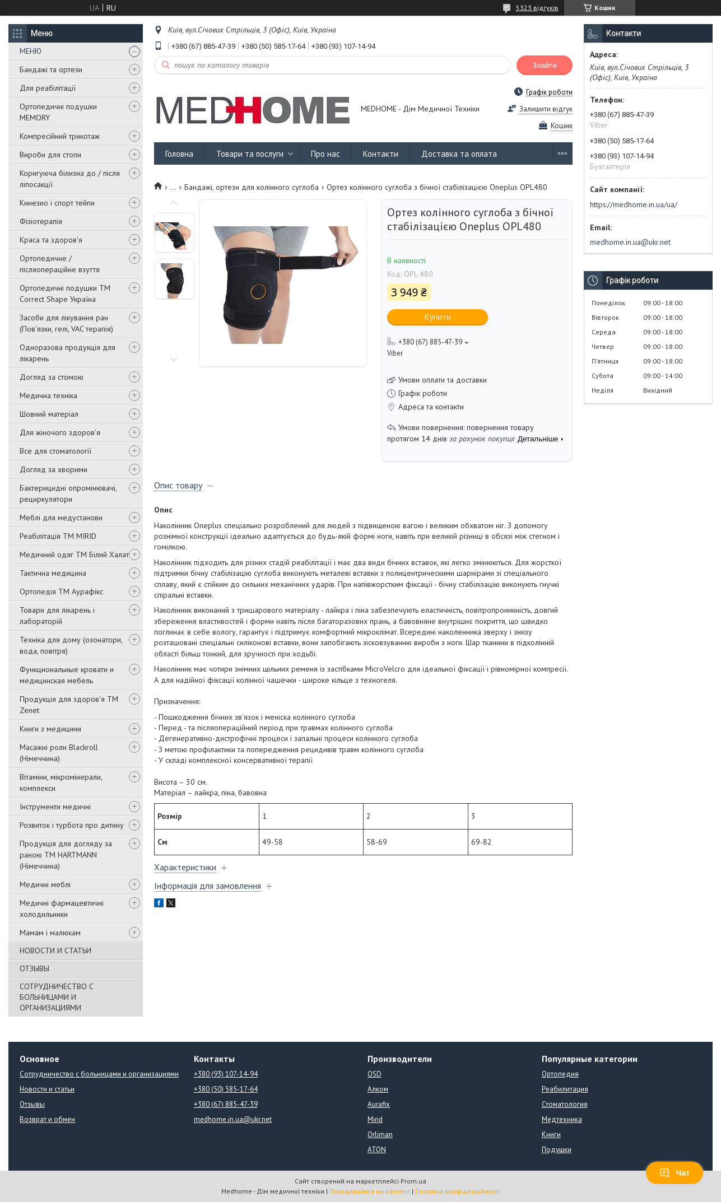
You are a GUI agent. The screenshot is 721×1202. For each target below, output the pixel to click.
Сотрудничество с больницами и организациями (99, 1074)
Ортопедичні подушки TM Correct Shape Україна (65, 293)
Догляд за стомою (51, 377)
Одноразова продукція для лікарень (67, 353)
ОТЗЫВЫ (34, 968)
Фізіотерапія (41, 221)
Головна (179, 154)
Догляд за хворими (53, 469)
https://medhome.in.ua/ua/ (633, 204)
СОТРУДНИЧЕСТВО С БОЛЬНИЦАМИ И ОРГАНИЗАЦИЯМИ (57, 997)
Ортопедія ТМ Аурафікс (61, 591)
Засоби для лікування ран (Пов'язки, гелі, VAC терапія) (66, 323)
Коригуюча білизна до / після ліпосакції (70, 178)
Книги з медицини (50, 729)
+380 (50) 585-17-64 (226, 1089)
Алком (378, 1089)
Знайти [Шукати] (544, 65)
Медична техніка (48, 395)
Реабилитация (565, 1089)
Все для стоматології (55, 451)
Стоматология (565, 1104)
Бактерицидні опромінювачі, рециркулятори (68, 493)
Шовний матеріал (49, 414)
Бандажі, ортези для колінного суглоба (251, 187)
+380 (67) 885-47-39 (226, 1104)
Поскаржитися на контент (369, 1191)
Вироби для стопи (50, 155)
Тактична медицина (53, 573)
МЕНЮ (30, 51)
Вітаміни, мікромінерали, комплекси (61, 782)
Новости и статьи (47, 1089)
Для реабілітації (48, 88)
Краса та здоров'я (51, 240)
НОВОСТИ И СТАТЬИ (55, 950)
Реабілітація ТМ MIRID (58, 536)
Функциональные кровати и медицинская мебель (67, 675)
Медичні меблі (45, 884)
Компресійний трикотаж (60, 136)
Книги (551, 1134)
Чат (674, 1173)
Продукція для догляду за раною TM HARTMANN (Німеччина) (66, 854)
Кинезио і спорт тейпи (57, 203)
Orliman (380, 1134)
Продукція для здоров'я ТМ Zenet (69, 704)
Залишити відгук (546, 109)
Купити (438, 316)
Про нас (325, 154)
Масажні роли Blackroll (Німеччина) (59, 752)
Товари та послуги (249, 154)
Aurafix (379, 1104)
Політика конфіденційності (457, 1191)
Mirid (375, 1119)
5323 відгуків (537, 7)
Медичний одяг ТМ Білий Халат (74, 554)
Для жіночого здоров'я (60, 432)
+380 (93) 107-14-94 (226, 1074)
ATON (377, 1149)
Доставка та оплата (459, 154)
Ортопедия (560, 1074)
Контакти (380, 154)
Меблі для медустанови (61, 518)
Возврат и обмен (47, 1119)
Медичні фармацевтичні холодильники (62, 908)
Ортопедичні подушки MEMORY (58, 112)
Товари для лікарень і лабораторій (57, 615)
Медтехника (562, 1119)
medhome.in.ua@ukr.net (630, 242)
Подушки (556, 1149)
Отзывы (32, 1104)
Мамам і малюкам (50, 933)
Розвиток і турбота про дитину (72, 825)
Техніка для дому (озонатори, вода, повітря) (71, 645)
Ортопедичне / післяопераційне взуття (60, 263)
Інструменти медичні (55, 807)
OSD (375, 1074)
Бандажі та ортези (51, 69)
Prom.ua (413, 1181)
